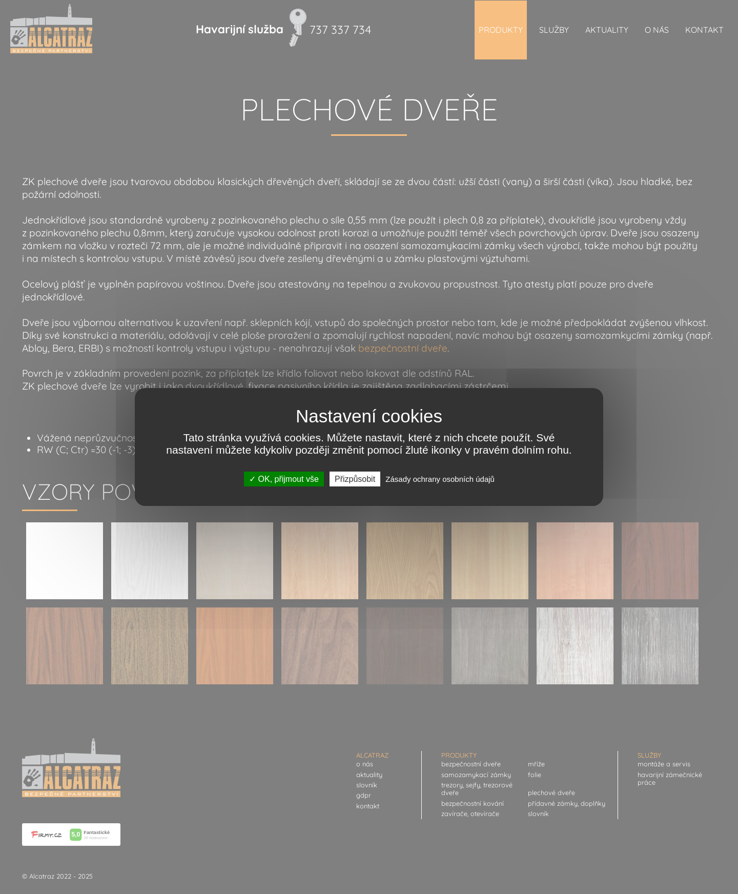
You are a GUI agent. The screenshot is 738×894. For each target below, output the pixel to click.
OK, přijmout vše (284, 479)
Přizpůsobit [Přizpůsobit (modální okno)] (355, 479)
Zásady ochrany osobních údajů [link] (440, 479)
